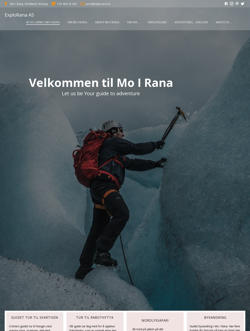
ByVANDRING (215, 317)
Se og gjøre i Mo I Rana (43, 22)
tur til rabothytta (94, 317)
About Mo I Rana (107, 22)
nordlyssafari (155, 320)
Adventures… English (191, 22)
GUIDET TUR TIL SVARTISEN (34, 317)
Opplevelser (157, 22)
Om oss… (133, 22)
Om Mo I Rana (77, 22)
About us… (223, 22)
